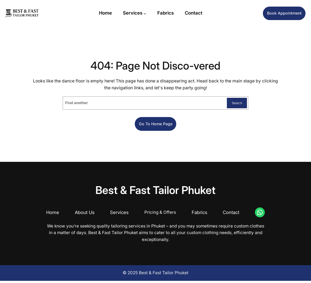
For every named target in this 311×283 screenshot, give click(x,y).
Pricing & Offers (160, 214)
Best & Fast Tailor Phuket (155, 192)
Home (52, 215)
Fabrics (199, 215)
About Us (85, 215)
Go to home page (155, 125)
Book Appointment (279, 13)
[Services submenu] (140, 14)
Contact (231, 215)
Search (235, 103)
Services (127, 13)
